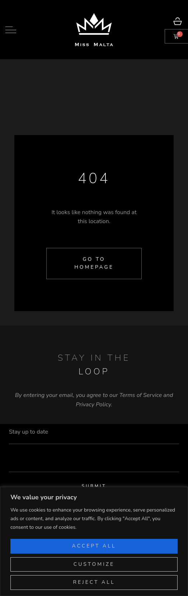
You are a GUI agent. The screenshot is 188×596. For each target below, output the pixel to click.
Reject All (94, 582)
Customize (94, 564)
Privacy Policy (93, 404)
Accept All (94, 545)
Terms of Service (140, 395)
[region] (94, 541)
